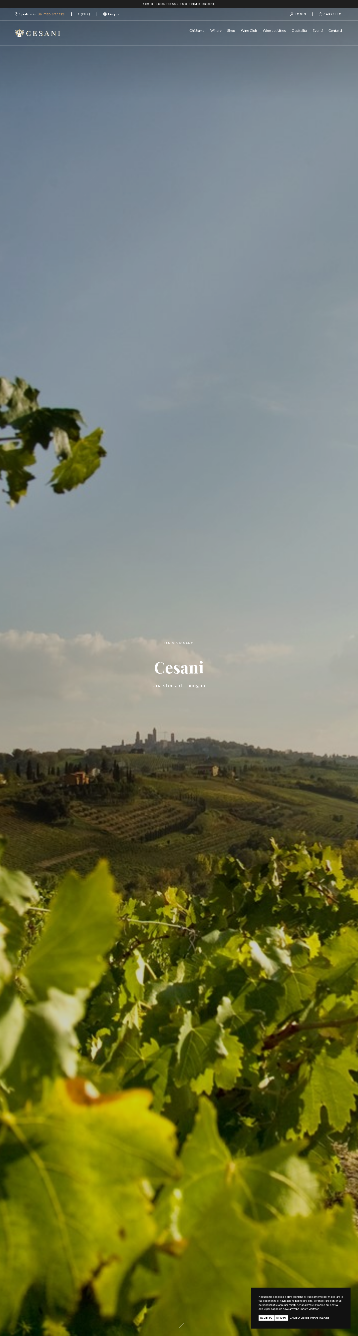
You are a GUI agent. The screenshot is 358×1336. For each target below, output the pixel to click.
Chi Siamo (197, 30)
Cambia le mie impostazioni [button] (309, 1317)
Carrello (330, 14)
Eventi (318, 30)
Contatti (335, 30)
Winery (216, 30)
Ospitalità (299, 30)
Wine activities (274, 30)
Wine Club (249, 30)
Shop (231, 30)
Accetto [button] (266, 1317)
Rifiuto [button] (281, 1317)
